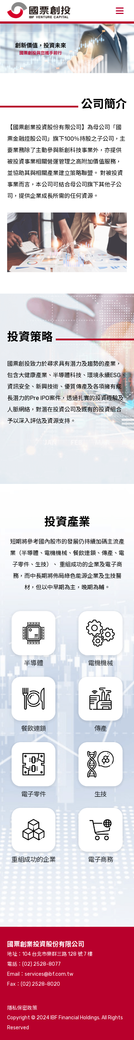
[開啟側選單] (120, 11)
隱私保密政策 (22, 1008)
